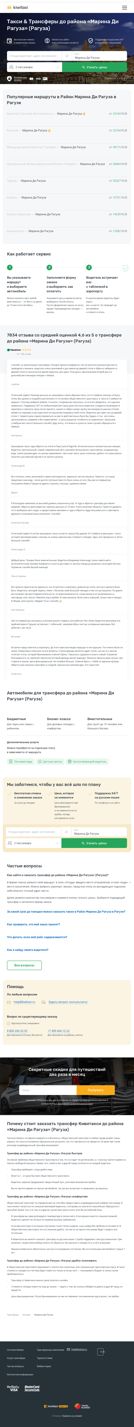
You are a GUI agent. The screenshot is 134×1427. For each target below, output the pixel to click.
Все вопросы (24, 965)
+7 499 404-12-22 (59, 1031)
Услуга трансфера (16, 1358)
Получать (95, 1090)
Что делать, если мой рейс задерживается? (37, 937)
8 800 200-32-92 (17, 1031)
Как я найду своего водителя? (27, 950)
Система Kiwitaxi (15, 1349)
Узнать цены (94, 67)
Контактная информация (20, 1374)
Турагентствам (44, 1358)
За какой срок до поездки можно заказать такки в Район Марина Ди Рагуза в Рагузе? (66, 911)
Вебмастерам (44, 1366)
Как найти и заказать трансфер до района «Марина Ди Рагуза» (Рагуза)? (57, 875)
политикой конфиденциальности (75, 1103)
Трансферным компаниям (50, 1349)
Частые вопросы (15, 1366)
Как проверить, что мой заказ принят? (33, 924)
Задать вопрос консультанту (68, 1002)
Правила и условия (72, 1415)
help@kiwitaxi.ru (24, 1002)
